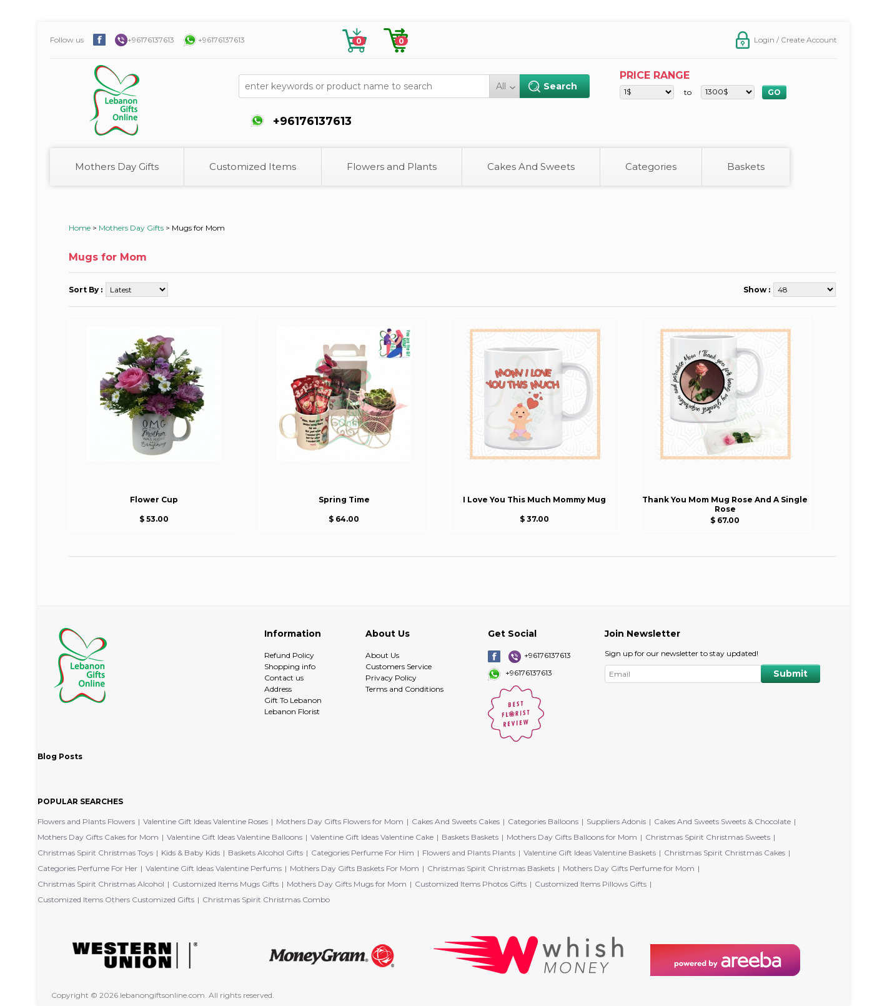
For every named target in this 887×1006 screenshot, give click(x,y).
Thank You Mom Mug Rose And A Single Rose (725, 504)
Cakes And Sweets (531, 166)
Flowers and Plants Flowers (86, 821)
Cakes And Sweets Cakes (456, 821)
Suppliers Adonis (616, 821)
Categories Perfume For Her (87, 868)
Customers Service (398, 666)
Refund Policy (289, 655)
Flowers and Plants (392, 166)
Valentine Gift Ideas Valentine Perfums (214, 868)
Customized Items (252, 166)
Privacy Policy (391, 677)
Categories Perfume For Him (362, 852)
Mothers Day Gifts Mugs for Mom (347, 884)
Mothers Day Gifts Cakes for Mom (98, 837)
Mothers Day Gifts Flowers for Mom (340, 821)
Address (278, 689)
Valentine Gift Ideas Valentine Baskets (589, 852)
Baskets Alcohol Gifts (265, 852)
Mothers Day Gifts (117, 166)
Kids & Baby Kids (190, 852)
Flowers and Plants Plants (468, 852)
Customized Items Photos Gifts (471, 884)
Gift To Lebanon (293, 700)
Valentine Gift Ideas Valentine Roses (205, 821)
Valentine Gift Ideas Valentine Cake (372, 837)
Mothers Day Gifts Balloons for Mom (572, 837)
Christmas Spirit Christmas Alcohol (100, 884)
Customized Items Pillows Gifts (591, 884)
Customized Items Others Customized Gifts (115, 899)
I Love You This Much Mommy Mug (534, 499)
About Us (382, 655)
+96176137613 (150, 39)
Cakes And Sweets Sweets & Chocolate (722, 821)
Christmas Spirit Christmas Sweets (707, 837)
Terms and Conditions (404, 689)
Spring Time (344, 499)
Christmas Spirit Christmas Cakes (724, 852)
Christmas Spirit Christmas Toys (95, 852)
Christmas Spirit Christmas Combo (266, 899)
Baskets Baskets (470, 837)
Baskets (746, 166)
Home (80, 227)
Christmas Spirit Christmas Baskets (491, 868)
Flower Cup (154, 499)
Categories (650, 166)
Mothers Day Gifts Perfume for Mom (629, 868)
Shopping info (289, 666)
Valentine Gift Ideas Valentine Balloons (234, 837)
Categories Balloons (543, 821)
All (501, 86)
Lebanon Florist (292, 711)
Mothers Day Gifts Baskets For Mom (354, 868)
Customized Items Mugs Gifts (225, 884)
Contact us (284, 677)
